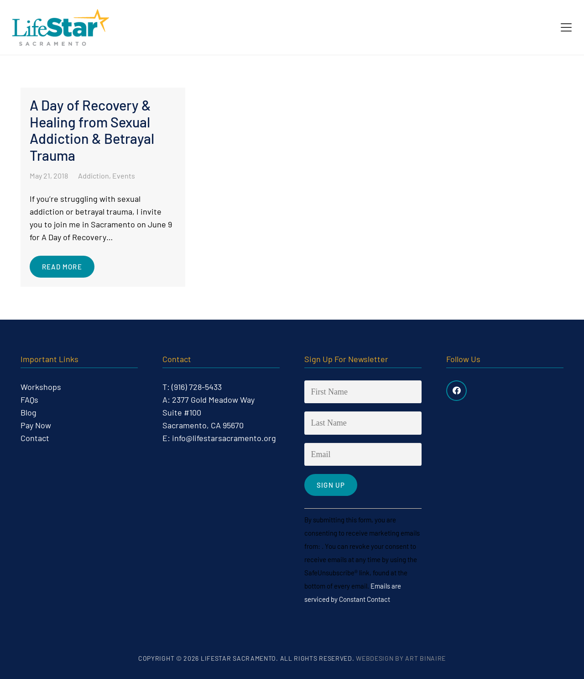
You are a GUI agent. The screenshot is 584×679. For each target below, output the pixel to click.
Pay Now (36, 425)
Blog (28, 412)
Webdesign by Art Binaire (401, 658)
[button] (566, 27)
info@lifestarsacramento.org (224, 438)
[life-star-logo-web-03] (60, 27)
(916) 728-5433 (197, 387)
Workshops (41, 387)
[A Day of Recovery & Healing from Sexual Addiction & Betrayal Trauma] (103, 187)
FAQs (29, 400)
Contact (35, 438)
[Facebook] (456, 390)
